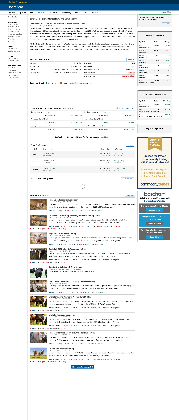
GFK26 (34, 242)
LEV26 (52, 239)
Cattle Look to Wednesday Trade (62, 328)
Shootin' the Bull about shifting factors (65, 280)
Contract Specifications (15, 86)
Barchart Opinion (13, 40)
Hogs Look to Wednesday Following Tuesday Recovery (72, 294)
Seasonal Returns (14, 50)
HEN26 (88, 224)
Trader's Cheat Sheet (15, 47)
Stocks (12, 12)
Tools (86, 12)
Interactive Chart (13, 27)
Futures (41, 12)
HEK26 (71, 224)
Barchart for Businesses (19, 2)
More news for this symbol (82, 380)
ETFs (32, 12)
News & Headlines (14, 81)
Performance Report (15, 20)
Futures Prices (13, 88)
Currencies (53, 12)
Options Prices (13, 62)
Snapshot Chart (13, 30)
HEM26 (52, 224)
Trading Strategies (14, 42)
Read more (125, 62)
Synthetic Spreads (14, 74)
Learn (95, 12)
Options (22, 12)
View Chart (129, 121)
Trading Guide (13, 37)
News (77, 12)
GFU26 (52, 242)
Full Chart (130, 24)
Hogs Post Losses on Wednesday (62, 246)
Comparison (12, 83)
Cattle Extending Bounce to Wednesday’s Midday (70, 310)
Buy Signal (155, 26)
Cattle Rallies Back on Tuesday (61, 361)
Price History (12, 52)
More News (130, 208)
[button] (169, 12)
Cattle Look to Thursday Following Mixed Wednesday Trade (57, 36)
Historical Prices (13, 91)
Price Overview (13, 18)
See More (130, 72)
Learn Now (154, 250)
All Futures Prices (127, 192)
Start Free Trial (154, 237)
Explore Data (154, 223)
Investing (66, 12)
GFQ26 (106, 239)
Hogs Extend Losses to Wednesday (63, 213)
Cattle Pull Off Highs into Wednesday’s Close (67, 262)
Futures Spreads (13, 71)
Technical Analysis (14, 45)
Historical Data (12, 55)
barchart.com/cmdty (154, 214)
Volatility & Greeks (14, 64)
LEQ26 (70, 239)
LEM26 (88, 239)
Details (119, 121)
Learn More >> (105, 150)
